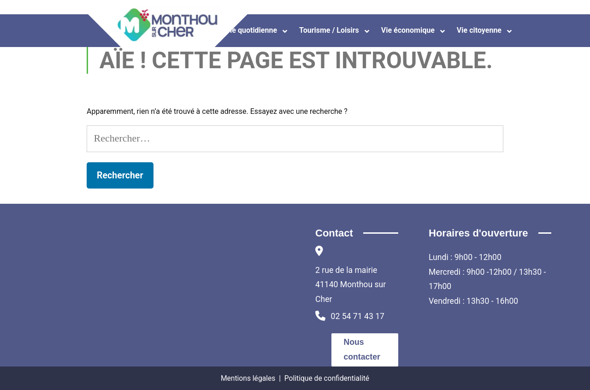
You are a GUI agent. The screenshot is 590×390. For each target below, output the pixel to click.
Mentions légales (248, 378)
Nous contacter (362, 349)
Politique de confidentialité (326, 378)
